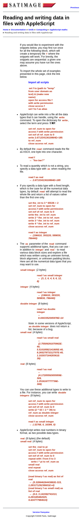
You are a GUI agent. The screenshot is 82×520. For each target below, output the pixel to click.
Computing (41, 29)
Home (6, 29)
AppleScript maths (58, 29)
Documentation (18, 29)
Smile (31, 29)
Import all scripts (38, 82)
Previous (74, 7)
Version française (41, 512)
